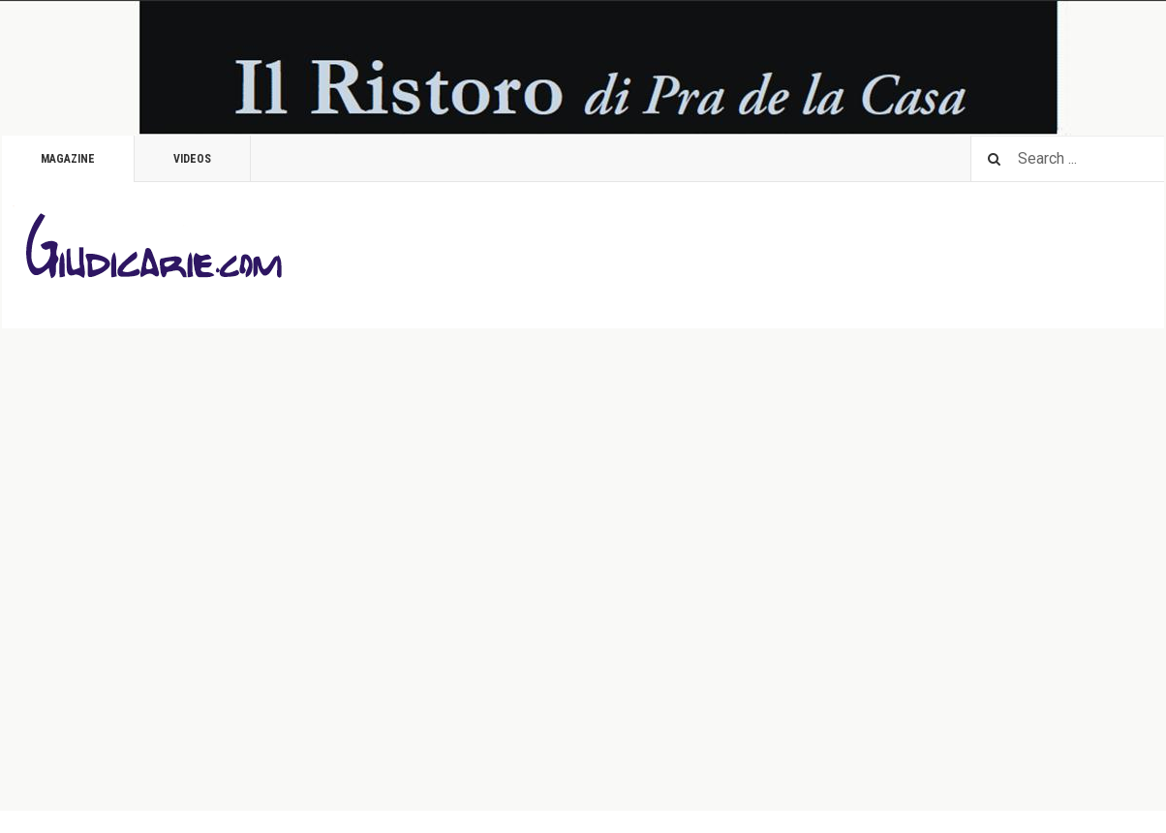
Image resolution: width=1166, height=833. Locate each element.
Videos (192, 159)
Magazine (68, 159)
